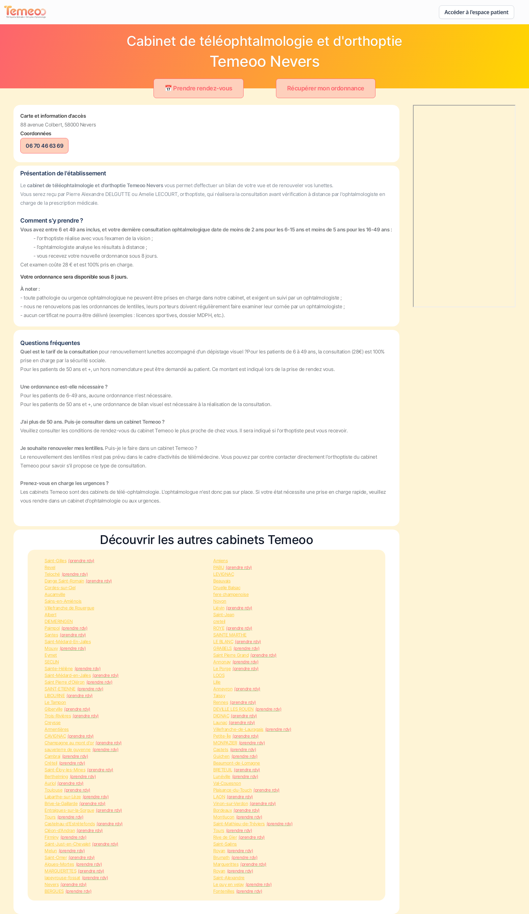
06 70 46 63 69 (44, 145)
